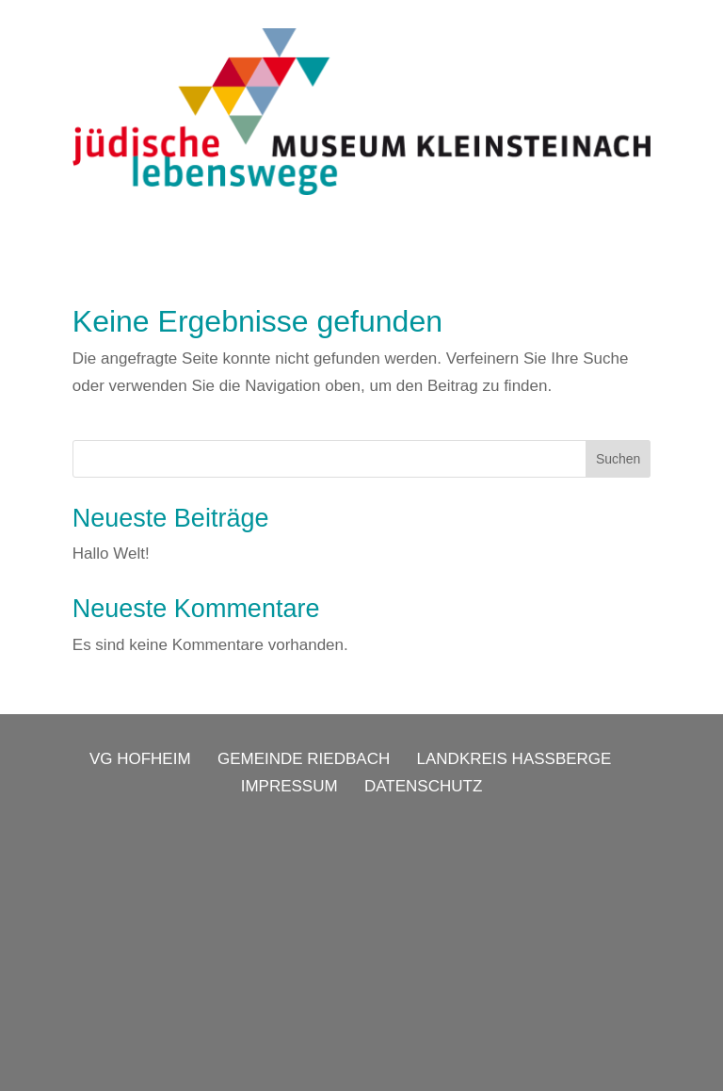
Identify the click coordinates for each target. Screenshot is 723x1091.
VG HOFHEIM (140, 759)
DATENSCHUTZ (423, 786)
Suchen (618, 458)
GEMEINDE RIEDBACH (303, 759)
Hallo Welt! (111, 553)
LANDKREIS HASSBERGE (514, 759)
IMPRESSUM (289, 786)
